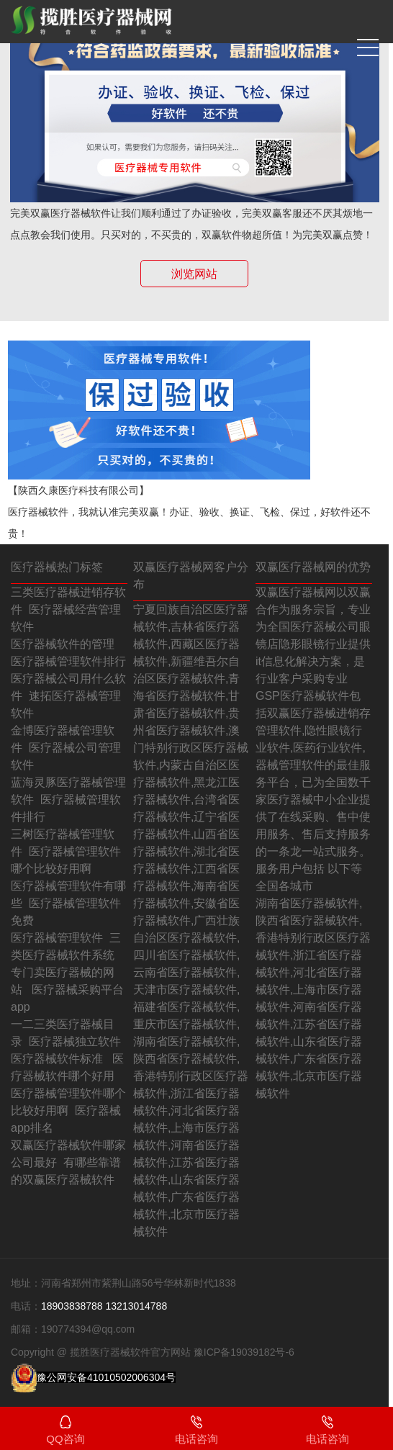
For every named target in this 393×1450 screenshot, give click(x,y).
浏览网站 (194, 274)
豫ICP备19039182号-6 (244, 1352)
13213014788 (137, 1306)
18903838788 (72, 1306)
